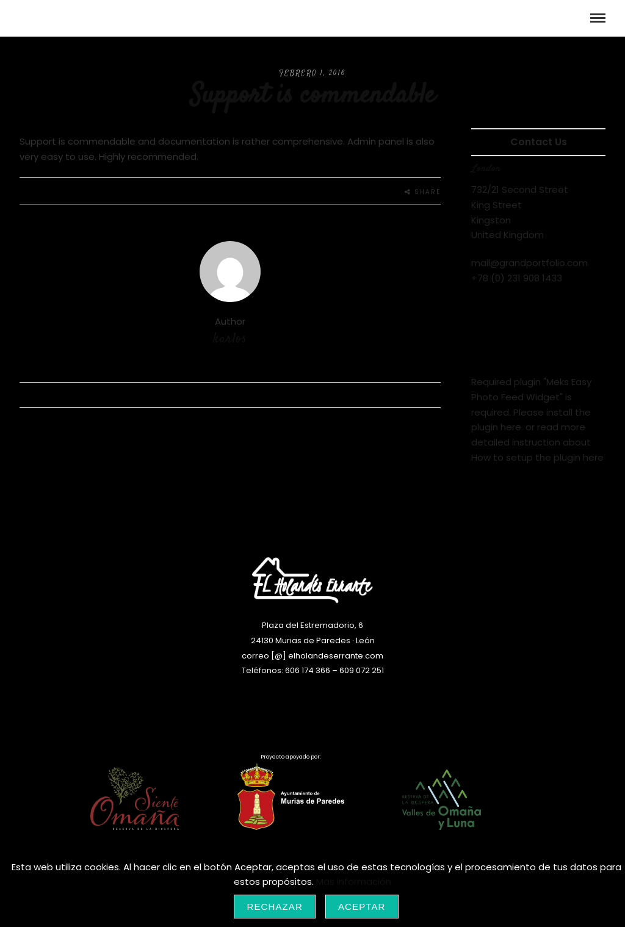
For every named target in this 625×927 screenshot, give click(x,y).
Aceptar (362, 906)
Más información (353, 881)
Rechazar (275, 906)
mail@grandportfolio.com (529, 262)
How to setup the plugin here (537, 457)
